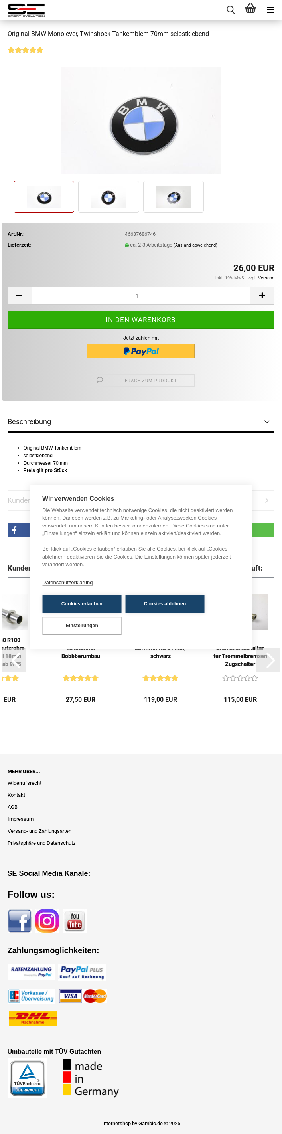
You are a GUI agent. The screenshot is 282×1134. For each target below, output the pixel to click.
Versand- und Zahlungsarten (39, 831)
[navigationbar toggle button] (270, 10)
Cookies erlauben (81, 604)
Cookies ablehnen (163, 604)
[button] (20, 296)
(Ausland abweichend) (195, 245)
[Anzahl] (141, 296)
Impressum (21, 819)
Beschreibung (29, 421)
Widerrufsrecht (24, 783)
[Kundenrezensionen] (25, 55)
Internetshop (116, 1123)
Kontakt (16, 795)
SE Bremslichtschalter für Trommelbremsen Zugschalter (240, 652)
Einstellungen (81, 625)
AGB (13, 807)
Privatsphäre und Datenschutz (41, 843)
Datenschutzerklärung (67, 582)
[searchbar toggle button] (231, 10)
